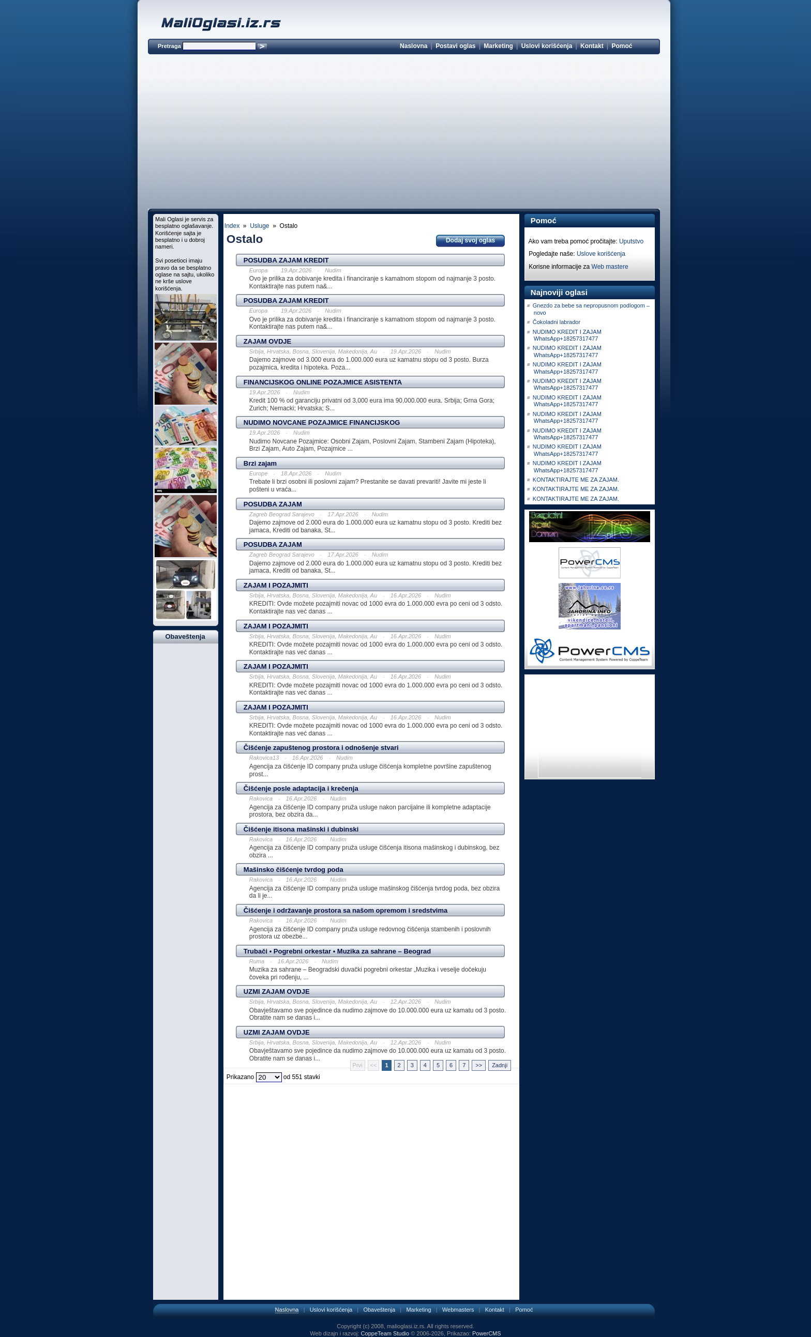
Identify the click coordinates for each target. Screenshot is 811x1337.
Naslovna (413, 46)
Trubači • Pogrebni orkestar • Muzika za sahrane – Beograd (337, 951)
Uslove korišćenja (601, 253)
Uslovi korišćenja (547, 46)
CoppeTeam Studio (385, 1333)
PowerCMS (486, 1333)
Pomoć (621, 46)
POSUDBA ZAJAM (273, 504)
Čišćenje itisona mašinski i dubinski (301, 829)
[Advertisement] (404, 133)
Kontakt (592, 46)
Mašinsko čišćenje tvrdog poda (293, 869)
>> (478, 1065)
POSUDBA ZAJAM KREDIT (286, 260)
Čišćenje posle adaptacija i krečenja (301, 788)
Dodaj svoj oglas (470, 240)
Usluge (259, 225)
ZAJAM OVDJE (267, 341)
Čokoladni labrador (556, 322)
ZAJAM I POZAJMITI (276, 585)
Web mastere (610, 266)
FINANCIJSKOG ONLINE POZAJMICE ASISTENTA (323, 382)
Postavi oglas (455, 46)
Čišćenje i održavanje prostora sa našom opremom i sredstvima (345, 910)
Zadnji (499, 1065)
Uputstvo (631, 241)
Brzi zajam (260, 463)
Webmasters (458, 1310)
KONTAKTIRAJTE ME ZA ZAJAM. (576, 480)
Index (231, 225)
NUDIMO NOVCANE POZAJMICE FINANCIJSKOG (322, 422)
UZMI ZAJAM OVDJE (277, 991)
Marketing (498, 46)
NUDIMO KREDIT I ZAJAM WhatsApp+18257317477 (567, 335)
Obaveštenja (379, 1310)
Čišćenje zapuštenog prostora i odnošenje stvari (321, 747)
